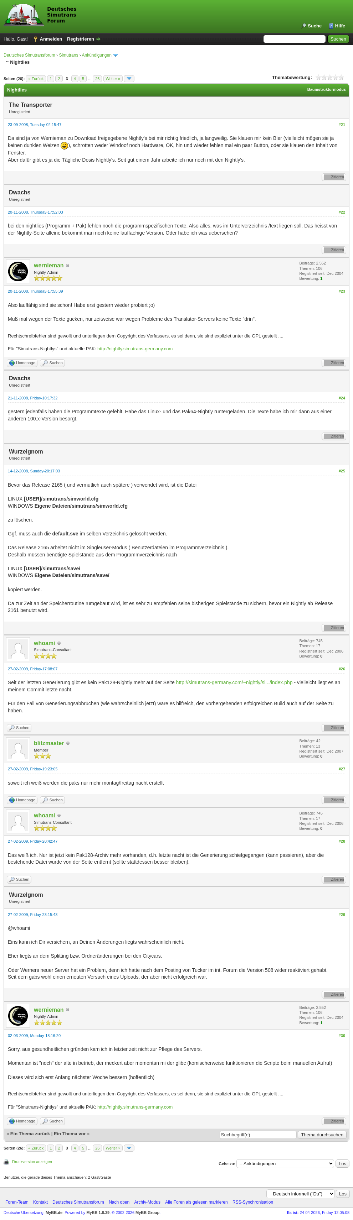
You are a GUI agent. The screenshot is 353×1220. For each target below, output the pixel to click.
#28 (342, 841)
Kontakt (40, 1202)
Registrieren (80, 39)
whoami (44, 643)
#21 (342, 124)
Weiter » (113, 79)
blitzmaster (49, 743)
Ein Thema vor (70, 1133)
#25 (342, 471)
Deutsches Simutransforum (29, 55)
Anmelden (51, 39)
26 (97, 79)
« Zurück (36, 79)
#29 (342, 914)
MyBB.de (54, 1212)
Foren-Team (17, 1202)
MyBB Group (147, 1212)
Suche (315, 25)
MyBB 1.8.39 (97, 1212)
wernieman (49, 265)
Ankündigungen (96, 55)
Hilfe (340, 25)
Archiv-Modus (147, 1202)
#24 (342, 398)
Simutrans (68, 55)
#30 (342, 1035)
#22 (342, 212)
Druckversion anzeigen (32, 1161)
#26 (342, 669)
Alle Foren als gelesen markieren (196, 1202)
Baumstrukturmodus (326, 89)
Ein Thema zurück (30, 1133)
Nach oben (119, 1202)
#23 (342, 291)
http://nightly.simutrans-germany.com (135, 348)
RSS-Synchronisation (252, 1202)
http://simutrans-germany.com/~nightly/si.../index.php (234, 682)
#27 (342, 769)
